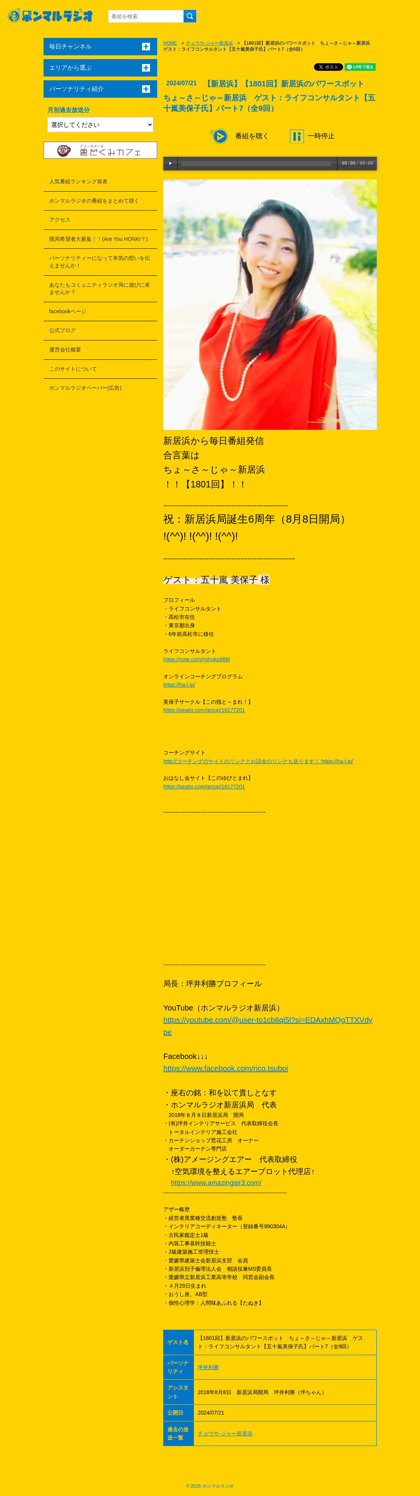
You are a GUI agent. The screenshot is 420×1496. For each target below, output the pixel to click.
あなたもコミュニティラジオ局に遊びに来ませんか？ (99, 288)
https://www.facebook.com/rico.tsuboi (225, 1068)
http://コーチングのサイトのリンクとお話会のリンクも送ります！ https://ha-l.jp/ (258, 761)
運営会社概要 (65, 350)
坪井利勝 (208, 1367)
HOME (170, 43)
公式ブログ (62, 330)
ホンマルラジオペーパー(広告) (85, 388)
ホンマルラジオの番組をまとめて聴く (94, 201)
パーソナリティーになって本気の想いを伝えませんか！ (99, 262)
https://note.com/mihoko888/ (196, 659)
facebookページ (68, 311)
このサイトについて (73, 369)
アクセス (59, 220)
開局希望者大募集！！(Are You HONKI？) (98, 239)
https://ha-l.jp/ (179, 685)
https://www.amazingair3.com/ (216, 1183)
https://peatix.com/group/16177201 (204, 710)
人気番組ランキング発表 (78, 181)
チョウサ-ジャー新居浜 (209, 43)
